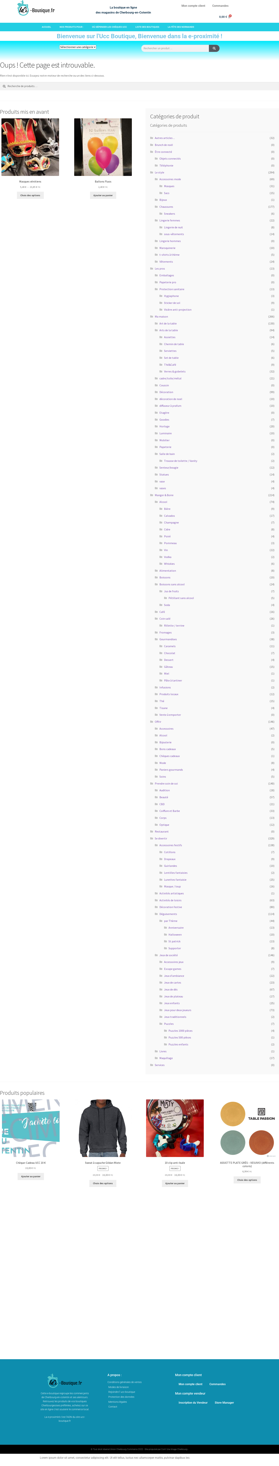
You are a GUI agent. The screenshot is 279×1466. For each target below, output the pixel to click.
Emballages (166, 275)
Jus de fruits (171, 591)
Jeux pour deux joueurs (177, 1010)
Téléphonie (166, 165)
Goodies (164, 419)
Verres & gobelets (175, 371)
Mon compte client (193, 5)
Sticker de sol (172, 303)
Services (160, 1065)
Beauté (163, 797)
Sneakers (169, 213)
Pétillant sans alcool (181, 598)
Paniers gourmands (171, 769)
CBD (162, 804)
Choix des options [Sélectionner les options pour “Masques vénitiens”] (30, 195)
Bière (167, 509)
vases (162, 488)
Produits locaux (168, 694)
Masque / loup (172, 886)
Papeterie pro (167, 282)
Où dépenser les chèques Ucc (109, 27)
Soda (167, 605)
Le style (159, 172)
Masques (169, 186)
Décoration (166, 392)
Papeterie (165, 447)
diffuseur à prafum (170, 405)
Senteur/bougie (168, 467)
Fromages (165, 632)
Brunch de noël (164, 145)
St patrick (174, 941)
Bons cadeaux (167, 749)
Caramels (170, 646)
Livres (163, 1051)
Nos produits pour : (71, 27)
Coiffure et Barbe (169, 811)
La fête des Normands (181, 27)
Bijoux (163, 200)
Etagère (164, 412)
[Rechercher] (214, 48)
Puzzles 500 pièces (180, 1037)
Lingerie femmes (169, 220)
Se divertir (161, 838)
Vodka (167, 557)
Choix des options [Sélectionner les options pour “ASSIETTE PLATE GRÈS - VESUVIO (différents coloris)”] (247, 1180)
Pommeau (170, 543)
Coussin (164, 385)
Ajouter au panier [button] (103, 195)
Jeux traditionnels (175, 1017)
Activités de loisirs (170, 900)
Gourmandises (168, 639)
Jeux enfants (172, 1003)
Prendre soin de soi (166, 783)
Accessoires (166, 728)
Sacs (166, 193)
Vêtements (166, 261)
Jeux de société (168, 955)
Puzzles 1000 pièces (181, 1030)
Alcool (163, 502)
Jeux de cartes (172, 982)
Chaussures (166, 206)
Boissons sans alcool (172, 584)
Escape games (172, 969)
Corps (163, 818)
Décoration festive (170, 907)
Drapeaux (169, 859)
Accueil (46, 27)
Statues (164, 474)
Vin (166, 550)
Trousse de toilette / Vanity (180, 461)
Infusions (165, 687)
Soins (162, 776)
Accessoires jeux (173, 962)
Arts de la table (168, 330)
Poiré (167, 536)
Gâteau (168, 666)
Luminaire (165, 433)
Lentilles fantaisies (176, 872)
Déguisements (168, 914)
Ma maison (161, 316)
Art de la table (168, 323)
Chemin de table (174, 344)
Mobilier (164, 440)
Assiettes (169, 337)
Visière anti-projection (177, 309)
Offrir (158, 721)
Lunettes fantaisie (175, 879)
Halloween (175, 934)
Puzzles (169, 1023)
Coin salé (164, 618)
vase (162, 481)
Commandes (220, 5)
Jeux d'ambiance (174, 976)
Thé (161, 701)
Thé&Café (170, 364)
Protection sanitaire (171, 289)
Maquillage (166, 1058)
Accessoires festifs (170, 845)
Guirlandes (170, 866)
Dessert (168, 660)
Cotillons (169, 852)
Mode (162, 763)
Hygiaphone (171, 296)
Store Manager (224, 1402)
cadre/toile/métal (170, 378)
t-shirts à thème (169, 254)
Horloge (164, 426)
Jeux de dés (171, 989)
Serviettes (170, 351)
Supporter (175, 948)
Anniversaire (176, 927)
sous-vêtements (174, 234)
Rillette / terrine (174, 625)
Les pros (160, 268)
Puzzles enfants (178, 1044)
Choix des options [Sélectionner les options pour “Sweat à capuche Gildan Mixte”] (103, 1183)
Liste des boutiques (147, 27)
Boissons (164, 577)
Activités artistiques (171, 893)
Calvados (169, 515)
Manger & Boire (164, 495)
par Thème (170, 921)
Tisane (163, 708)
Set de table (171, 357)
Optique (164, 824)
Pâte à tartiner (173, 680)
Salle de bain (167, 454)
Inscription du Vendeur (193, 1402)
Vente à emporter (170, 714)
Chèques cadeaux (169, 756)
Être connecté (163, 152)
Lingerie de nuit (173, 227)
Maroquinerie (167, 248)
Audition (164, 790)
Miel (166, 673)
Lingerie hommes (170, 241)
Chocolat (169, 653)
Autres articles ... (165, 138)
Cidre (167, 529)
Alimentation (167, 570)
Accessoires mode (170, 179)
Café (162, 612)
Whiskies (169, 563)
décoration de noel (170, 399)
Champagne (171, 522)
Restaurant (162, 831)
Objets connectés (170, 158)
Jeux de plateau (173, 996)
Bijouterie (165, 742)
